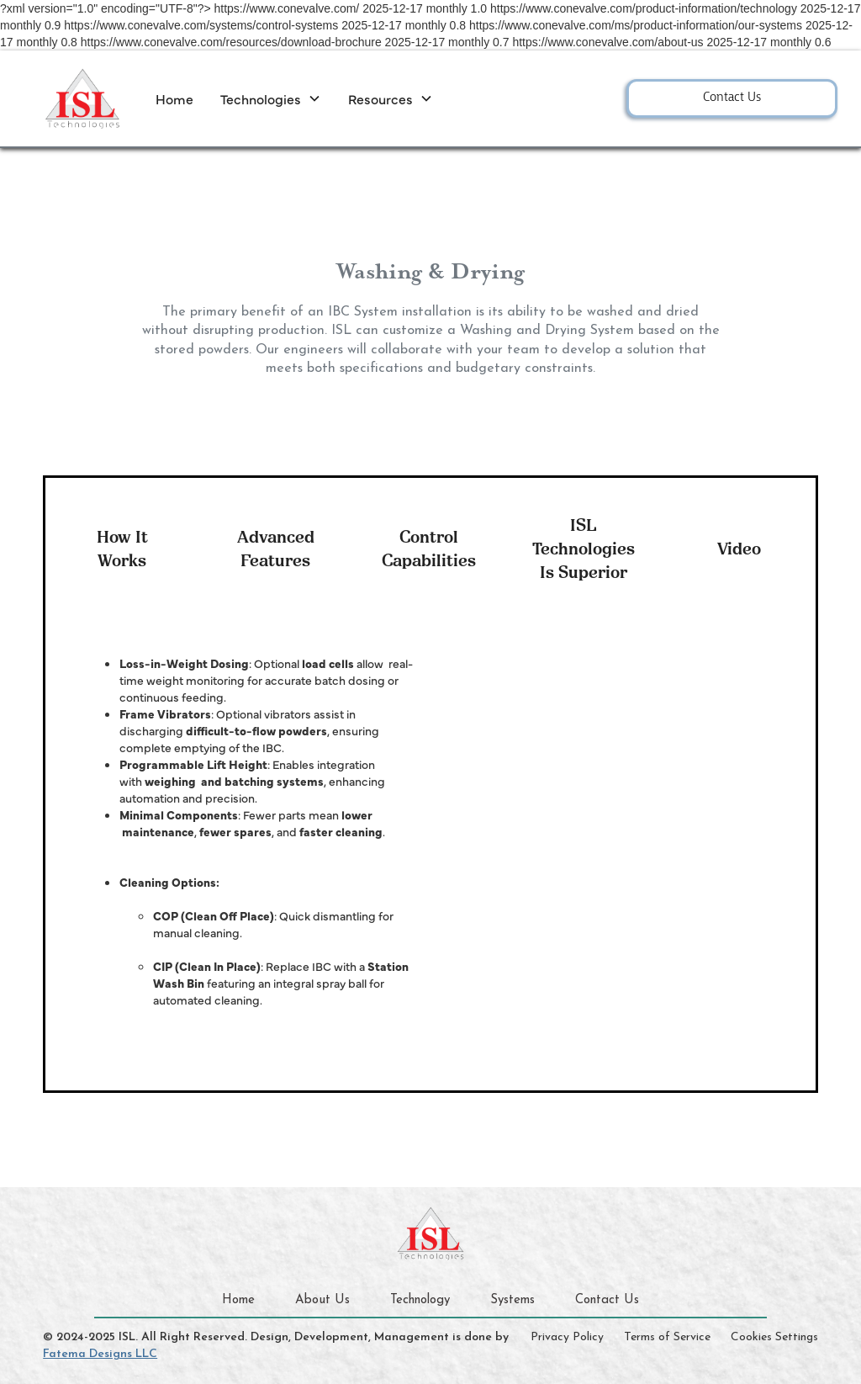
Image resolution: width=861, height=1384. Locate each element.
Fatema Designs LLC (100, 1354)
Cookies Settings (774, 1337)
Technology (420, 1300)
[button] (271, 98)
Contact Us (732, 98)
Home (174, 98)
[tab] (121, 546)
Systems (512, 1300)
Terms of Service (667, 1337)
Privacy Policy (567, 1337)
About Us (322, 1300)
